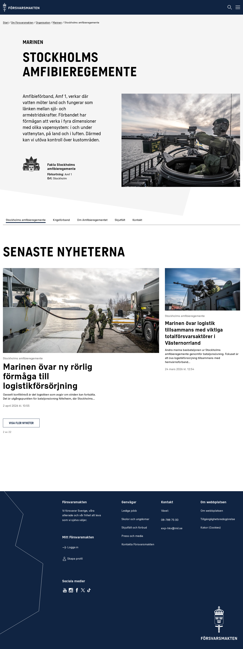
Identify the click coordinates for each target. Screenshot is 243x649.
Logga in (72, 547)
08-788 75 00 (169, 520)
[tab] (26, 220)
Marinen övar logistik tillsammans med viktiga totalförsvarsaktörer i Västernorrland (194, 333)
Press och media (132, 536)
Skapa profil (75, 558)
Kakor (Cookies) (210, 527)
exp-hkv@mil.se (171, 528)
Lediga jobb (129, 510)
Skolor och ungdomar (135, 519)
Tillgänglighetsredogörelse (217, 519)
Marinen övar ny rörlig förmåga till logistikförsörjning (47, 377)
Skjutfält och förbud (134, 527)
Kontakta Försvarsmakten (138, 544)
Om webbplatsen (211, 510)
